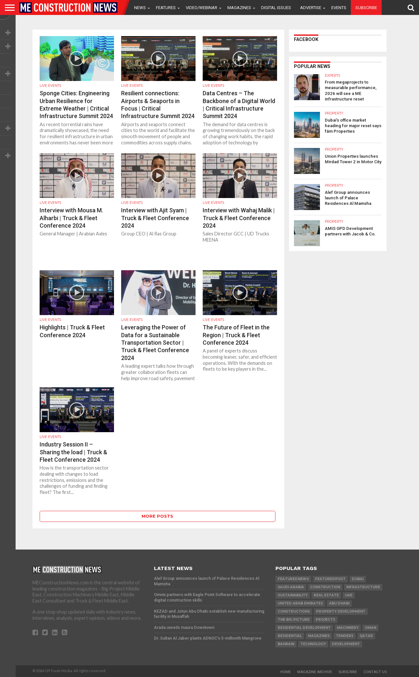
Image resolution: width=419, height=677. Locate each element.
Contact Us (375, 672)
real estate (326, 595)
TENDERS (344, 636)
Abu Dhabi (339, 603)
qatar (366, 636)
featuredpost (330, 579)
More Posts (157, 516)
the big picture (294, 619)
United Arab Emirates (300, 603)
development (346, 644)
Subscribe (366, 7)
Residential (290, 636)
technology (313, 644)
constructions (294, 611)
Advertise (310, 7)
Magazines (239, 7)
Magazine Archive (314, 672)
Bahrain (286, 644)
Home (285, 672)
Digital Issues (276, 7)
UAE (348, 595)
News (140, 7)
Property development (340, 611)
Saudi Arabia (291, 587)
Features (166, 7)
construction (325, 587)
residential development (304, 628)
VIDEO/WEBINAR (201, 7)
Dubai (357, 579)
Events (338, 7)
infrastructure (363, 587)
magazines (319, 636)
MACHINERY (348, 628)
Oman (370, 628)
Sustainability (293, 595)
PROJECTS (325, 619)
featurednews (293, 579)
